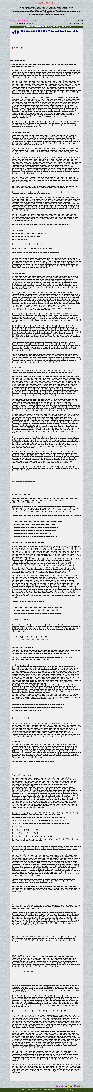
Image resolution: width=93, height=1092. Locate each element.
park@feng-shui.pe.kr (31, 23)
